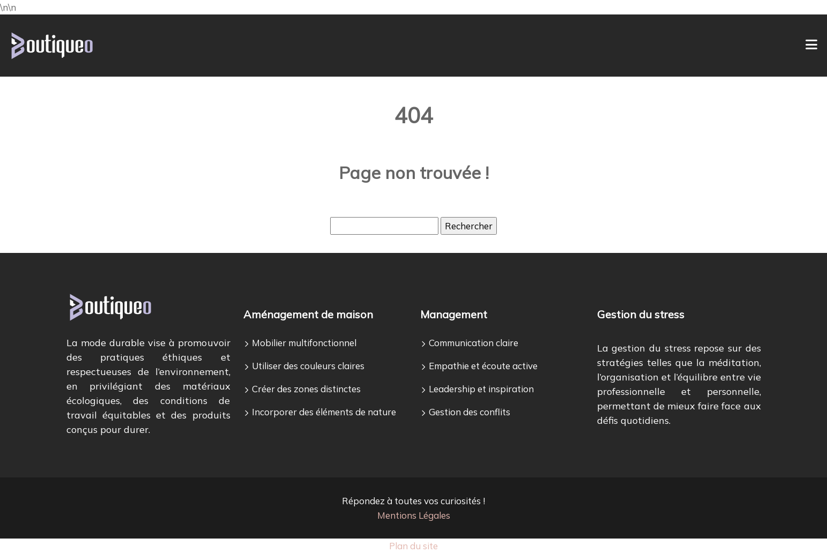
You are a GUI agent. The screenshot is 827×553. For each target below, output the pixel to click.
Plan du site (413, 545)
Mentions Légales (413, 515)
